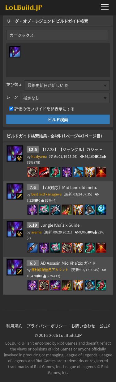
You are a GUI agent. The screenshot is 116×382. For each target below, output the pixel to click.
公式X (105, 326)
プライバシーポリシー (47, 326)
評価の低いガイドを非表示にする (44, 108)
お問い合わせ (83, 326)
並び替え (14, 84)
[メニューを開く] (106, 6)
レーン (12, 97)
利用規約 (14, 326)
